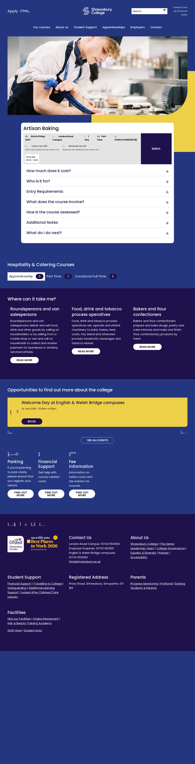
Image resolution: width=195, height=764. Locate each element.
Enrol (156, 149)
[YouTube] (12, 638)
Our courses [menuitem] (41, 27)
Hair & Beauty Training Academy (30, 736)
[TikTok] (23, 638)
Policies (163, 666)
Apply (18, 11)
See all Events (97, 553)
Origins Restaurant (45, 732)
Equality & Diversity (143, 666)
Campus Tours (180, 7)
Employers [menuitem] (137, 27)
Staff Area (15, 743)
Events (184, 14)
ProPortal (166, 697)
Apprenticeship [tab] (26, 276)
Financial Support (19, 697)
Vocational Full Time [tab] (96, 276)
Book (32, 534)
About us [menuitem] (62, 27)
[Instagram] (42, 638)
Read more (28, 332)
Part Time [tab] (59, 276)
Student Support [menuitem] (85, 27)
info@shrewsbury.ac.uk (84, 675)
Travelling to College (48, 697)
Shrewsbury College (144, 657)
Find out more (20, 606)
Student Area (33, 743)
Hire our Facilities (19, 732)
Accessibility (138, 670)
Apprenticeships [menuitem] (113, 27)
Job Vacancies (180, 11)
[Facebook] (33, 638)
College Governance (170, 661)
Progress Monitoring (144, 697)
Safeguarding (17, 701)
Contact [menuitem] (156, 27)
